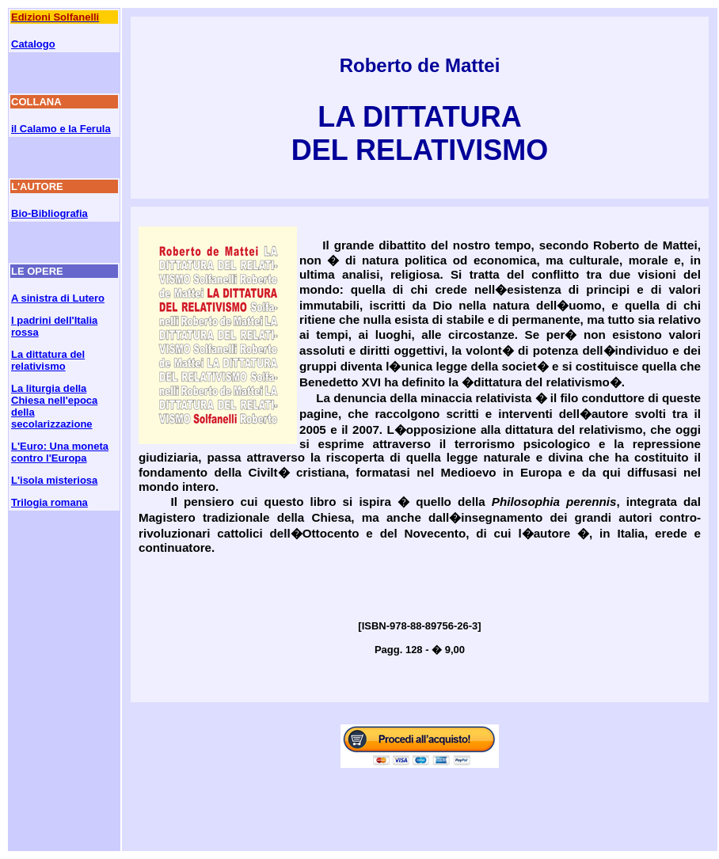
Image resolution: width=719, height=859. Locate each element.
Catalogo (33, 44)
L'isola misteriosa (54, 480)
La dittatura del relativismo (48, 360)
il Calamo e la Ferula (61, 129)
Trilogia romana (49, 502)
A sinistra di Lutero (58, 298)
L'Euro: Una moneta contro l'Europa (59, 452)
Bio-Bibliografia (49, 213)
